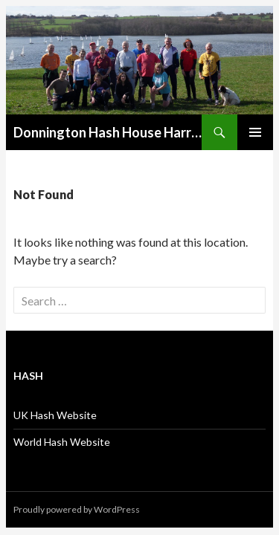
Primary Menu (255, 132)
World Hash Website (61, 441)
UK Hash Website (55, 415)
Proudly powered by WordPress (76, 509)
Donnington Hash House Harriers (107, 132)
